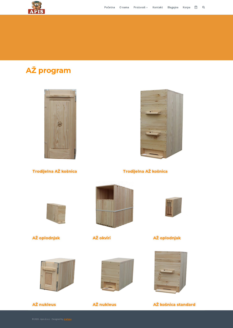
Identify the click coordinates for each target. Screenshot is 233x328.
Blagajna (173, 7)
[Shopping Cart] (195, 7)
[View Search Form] (202, 7)
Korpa (186, 7)
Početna (109, 7)
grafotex (68, 319)
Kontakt (158, 7)
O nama (124, 7)
